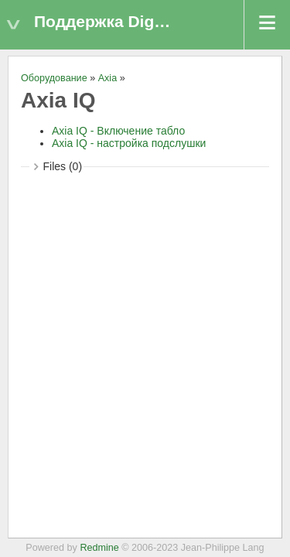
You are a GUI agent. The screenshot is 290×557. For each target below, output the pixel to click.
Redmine (99, 547)
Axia (108, 78)
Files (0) (63, 166)
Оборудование (54, 78)
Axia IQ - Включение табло (118, 131)
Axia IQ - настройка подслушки (129, 143)
